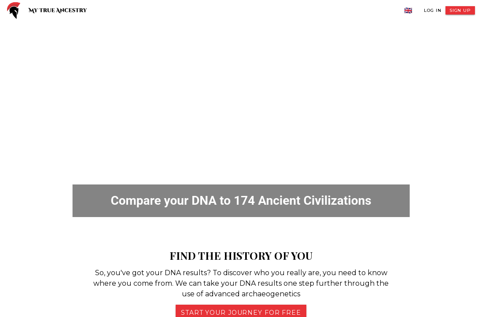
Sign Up (460, 10)
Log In (432, 10)
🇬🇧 (408, 10)
